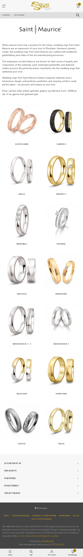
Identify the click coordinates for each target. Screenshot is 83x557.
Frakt (6, 516)
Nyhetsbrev (64, 516)
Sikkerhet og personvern (44, 516)
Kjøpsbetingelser (20, 516)
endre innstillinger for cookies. (45, 536)
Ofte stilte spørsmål (41, 519)
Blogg (76, 516)
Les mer (21, 536)
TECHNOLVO (58, 544)
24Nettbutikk (48, 541)
